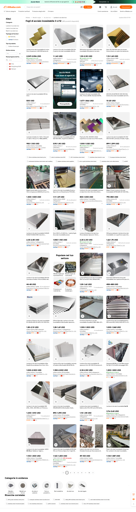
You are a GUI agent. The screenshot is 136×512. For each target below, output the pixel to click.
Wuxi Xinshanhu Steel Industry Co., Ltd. (64, 465)
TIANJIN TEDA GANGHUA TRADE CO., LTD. (38, 460)
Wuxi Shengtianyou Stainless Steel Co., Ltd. (91, 374)
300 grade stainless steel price (15, 499)
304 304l (56, 499)
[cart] (106, 7)
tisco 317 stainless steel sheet (90, 503)
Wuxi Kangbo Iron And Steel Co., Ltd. (36, 374)
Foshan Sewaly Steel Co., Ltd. (88, 290)
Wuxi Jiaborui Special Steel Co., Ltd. (36, 106)
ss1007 (125, 161)
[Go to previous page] (63, 472)
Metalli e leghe (37, 17)
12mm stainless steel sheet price (36, 157)
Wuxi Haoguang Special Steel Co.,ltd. (116, 375)
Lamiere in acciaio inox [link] (60, 17)
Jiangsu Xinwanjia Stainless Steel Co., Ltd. (38, 418)
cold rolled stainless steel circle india (99, 499)
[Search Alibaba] (53, 7)
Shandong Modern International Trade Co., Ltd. (118, 416)
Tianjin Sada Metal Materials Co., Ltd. (90, 247)
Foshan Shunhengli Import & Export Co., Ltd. (91, 460)
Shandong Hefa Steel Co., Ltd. (61, 245)
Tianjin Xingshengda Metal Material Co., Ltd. (91, 201)
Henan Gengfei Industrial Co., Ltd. (89, 106)
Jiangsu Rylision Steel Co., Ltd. (35, 202)
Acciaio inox (47, 17)
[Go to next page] (93, 472)
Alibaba (28, 17)
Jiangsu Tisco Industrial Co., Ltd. (115, 62)
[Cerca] (87, 7)
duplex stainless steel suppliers (65, 161)
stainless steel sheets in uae (96, 157)
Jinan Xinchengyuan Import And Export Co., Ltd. (38, 61)
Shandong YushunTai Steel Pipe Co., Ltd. (64, 331)
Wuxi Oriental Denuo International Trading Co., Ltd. (38, 243)
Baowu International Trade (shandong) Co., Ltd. (64, 374)
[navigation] (14, 245)
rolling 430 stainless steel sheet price (74, 499)
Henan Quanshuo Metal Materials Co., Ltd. (91, 150)
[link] (133, 494)
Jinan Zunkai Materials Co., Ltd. (89, 418)
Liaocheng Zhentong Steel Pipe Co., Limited (118, 149)
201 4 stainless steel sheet (77, 157)
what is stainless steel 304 (57, 157)
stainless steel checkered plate (15, 503)
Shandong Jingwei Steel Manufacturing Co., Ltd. (118, 288)
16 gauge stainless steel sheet (117, 157)
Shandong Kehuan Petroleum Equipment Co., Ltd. (64, 417)
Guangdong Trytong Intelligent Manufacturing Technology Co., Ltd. (38, 288)
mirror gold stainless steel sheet (87, 161)
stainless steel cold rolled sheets (109, 161)
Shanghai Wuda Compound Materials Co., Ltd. (64, 149)
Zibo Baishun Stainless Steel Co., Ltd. (117, 331)
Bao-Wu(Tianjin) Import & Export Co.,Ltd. (64, 62)
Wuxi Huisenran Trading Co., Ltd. (115, 460)
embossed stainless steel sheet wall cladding (39, 161)
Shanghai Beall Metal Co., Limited (36, 147)
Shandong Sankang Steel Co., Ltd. (116, 202)
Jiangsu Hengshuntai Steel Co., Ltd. (63, 202)
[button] (81, 7)
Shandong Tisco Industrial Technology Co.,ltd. (118, 104)
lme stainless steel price (35, 503)
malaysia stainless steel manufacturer (39, 499)
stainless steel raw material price (68, 503)
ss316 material (50, 503)
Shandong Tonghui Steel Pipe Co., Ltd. (91, 63)
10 (89, 472)
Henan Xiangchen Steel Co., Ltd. (115, 245)
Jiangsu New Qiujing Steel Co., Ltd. (36, 331)
